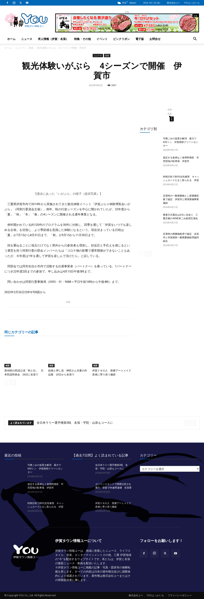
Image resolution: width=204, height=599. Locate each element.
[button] (195, 39)
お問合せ (155, 39)
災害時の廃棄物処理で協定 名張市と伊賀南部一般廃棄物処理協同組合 (181, 237)
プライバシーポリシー (180, 595)
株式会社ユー (173, 2)
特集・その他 (82, 39)
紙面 (31, 47)
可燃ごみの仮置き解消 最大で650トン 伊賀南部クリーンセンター (180, 142)
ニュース (26, 39)
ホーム (11, 39)
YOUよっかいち (192, 2)
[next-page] (13, 382)
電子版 (139, 39)
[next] (193, 422)
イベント (102, 39)
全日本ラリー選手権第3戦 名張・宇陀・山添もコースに (75, 423)
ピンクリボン (121, 39)
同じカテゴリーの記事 (21, 332)
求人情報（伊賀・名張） (53, 39)
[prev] (186, 422)
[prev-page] (6, 382)
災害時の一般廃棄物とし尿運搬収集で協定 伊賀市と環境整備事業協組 (181, 199)
